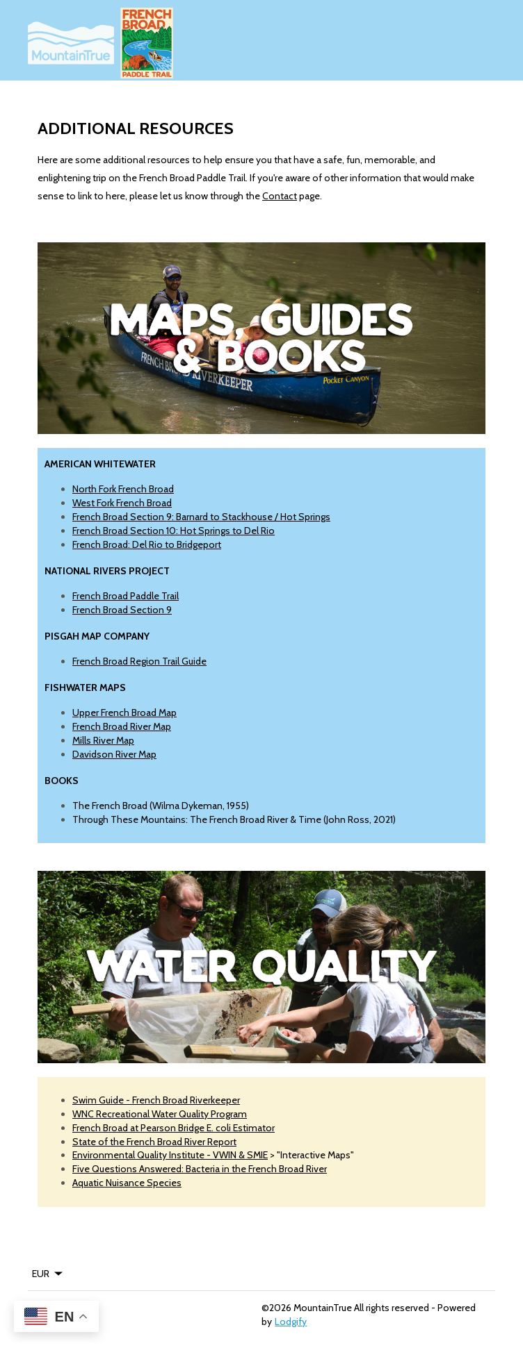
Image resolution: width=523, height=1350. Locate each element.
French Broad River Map (121, 726)
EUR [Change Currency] (48, 1273)
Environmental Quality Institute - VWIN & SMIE (170, 1155)
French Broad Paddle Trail (125, 596)
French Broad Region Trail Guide (139, 661)
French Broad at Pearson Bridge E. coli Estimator (173, 1128)
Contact (279, 196)
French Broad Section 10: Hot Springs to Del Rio (173, 530)
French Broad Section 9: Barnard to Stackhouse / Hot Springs (201, 516)
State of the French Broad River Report (154, 1141)
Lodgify (291, 1321)
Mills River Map (103, 740)
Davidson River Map (114, 754)
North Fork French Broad (123, 489)
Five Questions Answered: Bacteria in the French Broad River (199, 1168)
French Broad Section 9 (122, 609)
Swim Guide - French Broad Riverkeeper (156, 1100)
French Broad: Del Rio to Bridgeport (146, 544)
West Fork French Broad (122, 503)
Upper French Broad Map (124, 712)
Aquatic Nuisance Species (127, 1182)
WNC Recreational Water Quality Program (159, 1114)
